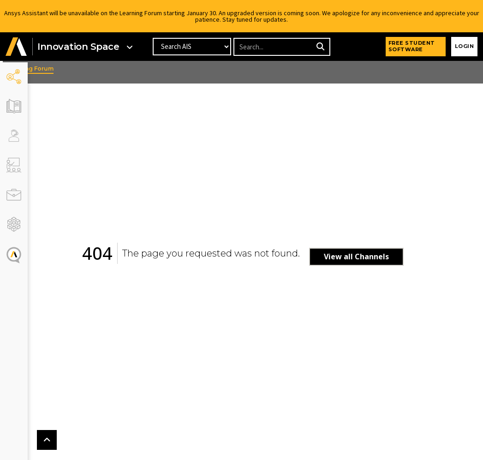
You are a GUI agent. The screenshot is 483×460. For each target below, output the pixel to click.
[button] (16, 47)
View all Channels (368, 256)
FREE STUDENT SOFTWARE (411, 46)
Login (464, 46)
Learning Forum (54, 68)
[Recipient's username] (273, 47)
